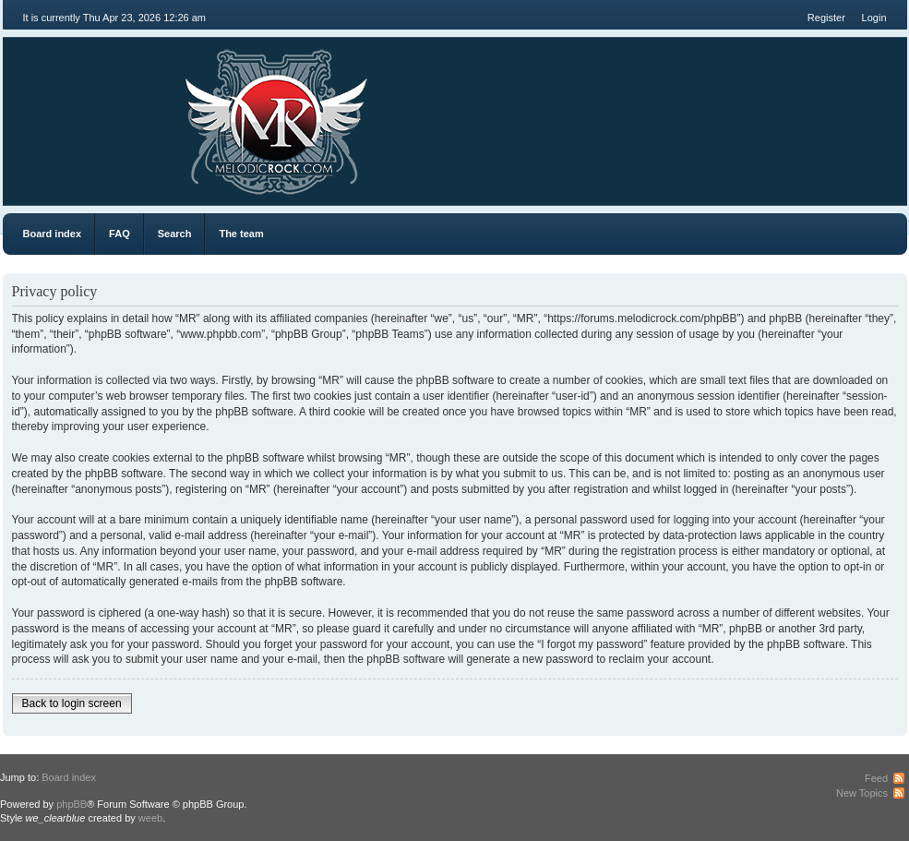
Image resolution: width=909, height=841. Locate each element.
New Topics (862, 793)
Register (826, 17)
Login (874, 17)
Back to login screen (72, 703)
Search (175, 233)
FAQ (119, 233)
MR (106, 110)
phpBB (71, 804)
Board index (52, 233)
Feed (876, 778)
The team (241, 233)
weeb (150, 817)
